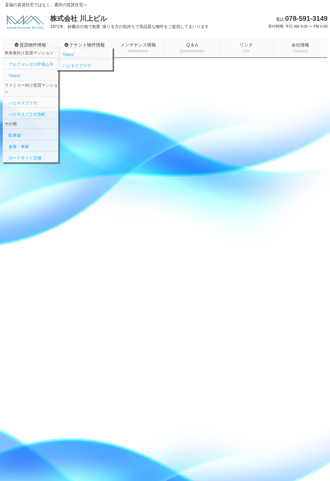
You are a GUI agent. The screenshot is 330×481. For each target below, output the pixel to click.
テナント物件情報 (84, 48)
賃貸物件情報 (30, 48)
